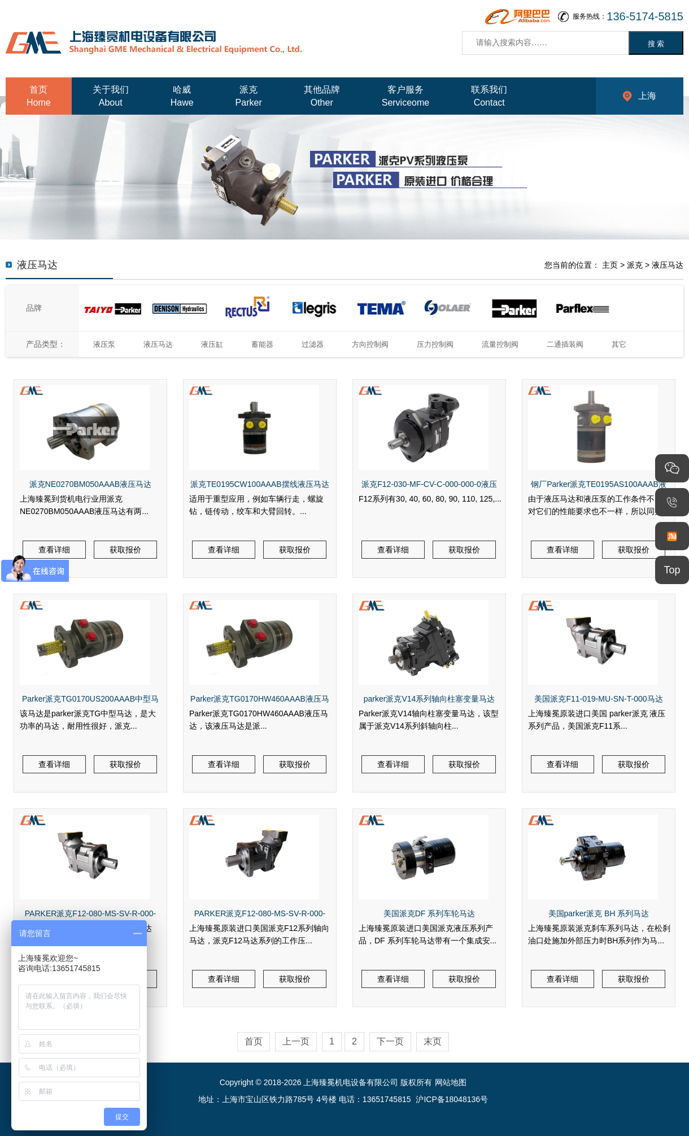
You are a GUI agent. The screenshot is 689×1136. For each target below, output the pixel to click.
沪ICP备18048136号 (452, 1099)
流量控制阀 (500, 344)
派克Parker (249, 96)
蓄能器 (262, 344)
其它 (619, 344)
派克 (635, 264)
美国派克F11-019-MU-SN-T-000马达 (598, 698)
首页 (254, 1041)
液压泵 (104, 344)
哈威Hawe (182, 96)
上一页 (295, 1041)
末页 (433, 1041)
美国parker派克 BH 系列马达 (598, 913)
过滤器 (313, 344)
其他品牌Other (322, 96)
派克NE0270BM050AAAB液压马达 (90, 484)
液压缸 (212, 344)
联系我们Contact (489, 96)
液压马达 (667, 264)
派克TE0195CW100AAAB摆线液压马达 (259, 484)
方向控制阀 (370, 344)
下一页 (390, 1041)
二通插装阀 (565, 344)
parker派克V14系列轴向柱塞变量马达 (429, 698)
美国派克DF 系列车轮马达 (429, 913)
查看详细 (54, 549)
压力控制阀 (435, 344)
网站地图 (450, 1082)
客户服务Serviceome (405, 96)
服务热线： (628, 16)
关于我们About (111, 96)
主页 (610, 264)
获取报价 (125, 549)
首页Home (39, 96)
